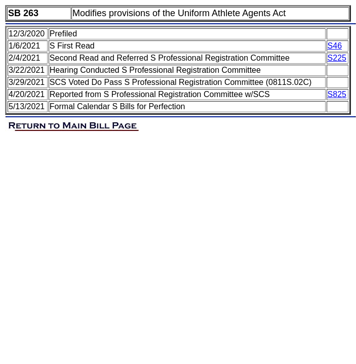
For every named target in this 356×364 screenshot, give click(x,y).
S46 (335, 45)
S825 (337, 94)
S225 (337, 58)
